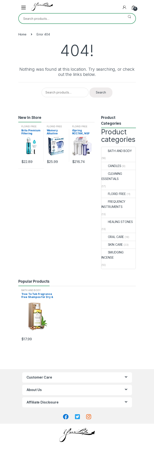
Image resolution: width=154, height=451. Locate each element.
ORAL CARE (112, 237)
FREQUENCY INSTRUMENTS (113, 204)
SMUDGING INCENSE (112, 254)
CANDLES (111, 166)
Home (22, 34)
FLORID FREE (29, 126)
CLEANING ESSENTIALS (111, 176)
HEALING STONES (117, 222)
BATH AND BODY (116, 151)
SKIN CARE (112, 244)
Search (129, 18)
